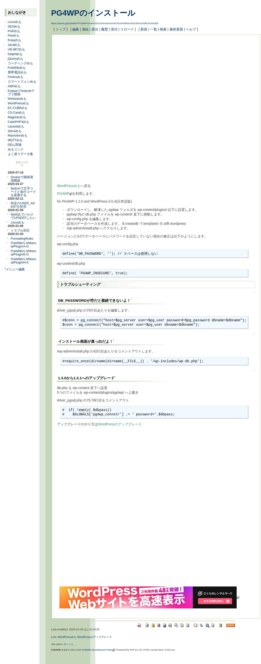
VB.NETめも (16, 49)
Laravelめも (16, 126)
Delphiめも (15, 54)
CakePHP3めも (18, 122)
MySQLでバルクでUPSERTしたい (23, 216)
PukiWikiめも (17, 67)
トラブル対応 (20, 230)
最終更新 (176, 29)
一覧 (153, 29)
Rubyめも (14, 40)
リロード (127, 29)
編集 (75, 29)
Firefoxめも (16, 77)
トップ (61, 29)
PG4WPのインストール (93, 13)
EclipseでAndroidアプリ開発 (21, 92)
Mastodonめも (18, 135)
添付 (114, 29)
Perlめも (13, 35)
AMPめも (14, 86)
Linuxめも (14, 22)
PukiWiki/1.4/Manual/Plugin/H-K (23, 260)
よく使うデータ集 (20, 154)
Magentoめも (17, 117)
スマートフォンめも (22, 81)
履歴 (104, 29)
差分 (95, 29)
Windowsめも (17, 98)
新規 (143, 29)
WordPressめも (18, 103)
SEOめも (14, 26)
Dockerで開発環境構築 (22, 179)
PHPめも (14, 31)
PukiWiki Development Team (98, 649)
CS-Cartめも (16, 112)
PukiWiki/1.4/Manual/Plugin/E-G (23, 252)
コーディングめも (20, 63)
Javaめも (14, 45)
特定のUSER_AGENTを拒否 (23, 205)
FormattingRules (22, 238)
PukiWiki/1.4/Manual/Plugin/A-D (23, 244)
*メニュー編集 (15, 269)
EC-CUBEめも (18, 108)
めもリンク (16, 149)
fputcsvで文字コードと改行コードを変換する (23, 192)
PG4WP (64, 193)
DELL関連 (15, 144)
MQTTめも (15, 140)
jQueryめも (15, 58)
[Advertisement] (123, 74)
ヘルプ (191, 29)
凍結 (85, 29)
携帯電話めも (17, 72)
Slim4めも (15, 131)
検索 (163, 29)
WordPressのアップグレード (120, 424)
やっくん (69, 644)
